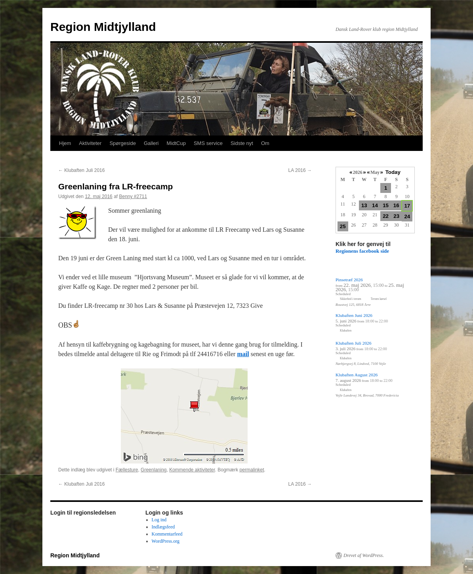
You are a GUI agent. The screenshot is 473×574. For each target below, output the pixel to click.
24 (407, 216)
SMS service (208, 143)
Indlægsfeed (163, 527)
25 (343, 226)
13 (364, 205)
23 (396, 216)
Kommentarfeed (167, 534)
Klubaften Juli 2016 (81, 170)
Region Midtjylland (103, 26)
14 (375, 205)
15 (386, 205)
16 (396, 205)
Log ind (159, 520)
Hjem (65, 143)
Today (393, 172)
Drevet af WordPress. (363, 555)
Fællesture (127, 470)
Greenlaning (153, 470)
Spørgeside (122, 143)
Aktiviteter (90, 143)
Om (265, 143)
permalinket (252, 470)
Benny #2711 (133, 196)
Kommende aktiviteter (192, 470)
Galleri (151, 143)
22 (386, 216)
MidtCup (175, 143)
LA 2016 (300, 170)
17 (407, 206)
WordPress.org (165, 541)
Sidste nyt (242, 143)
